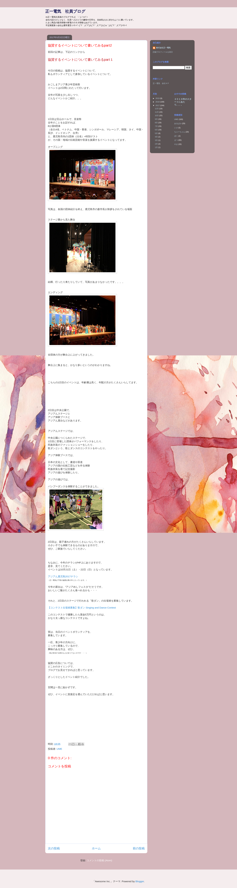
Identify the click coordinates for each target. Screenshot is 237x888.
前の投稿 (139, 848)
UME (59, 748)
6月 (156, 130)
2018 (158, 102)
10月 (157, 115)
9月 (156, 119)
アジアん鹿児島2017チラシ (63, 576)
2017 (158, 105)
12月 (157, 109)
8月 (156, 123)
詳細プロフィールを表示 (163, 52)
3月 (156, 140)
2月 (156, 144)
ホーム (96, 848)
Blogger (139, 881)
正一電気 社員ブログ (65, 11)
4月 (156, 137)
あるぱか (178, 123)
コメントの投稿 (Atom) (99, 860)
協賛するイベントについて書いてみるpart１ (80, 59)
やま (176, 144)
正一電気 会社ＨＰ (161, 83)
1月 (156, 147)
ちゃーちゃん (179, 132)
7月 (156, 126)
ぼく (176, 136)
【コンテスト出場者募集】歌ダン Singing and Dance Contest (82, 607)
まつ (176, 140)
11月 (157, 112)
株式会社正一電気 (163, 48)
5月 (156, 133)
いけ (176, 128)
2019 (158, 98)
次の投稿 (54, 848)
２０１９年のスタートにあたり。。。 (182, 102)
